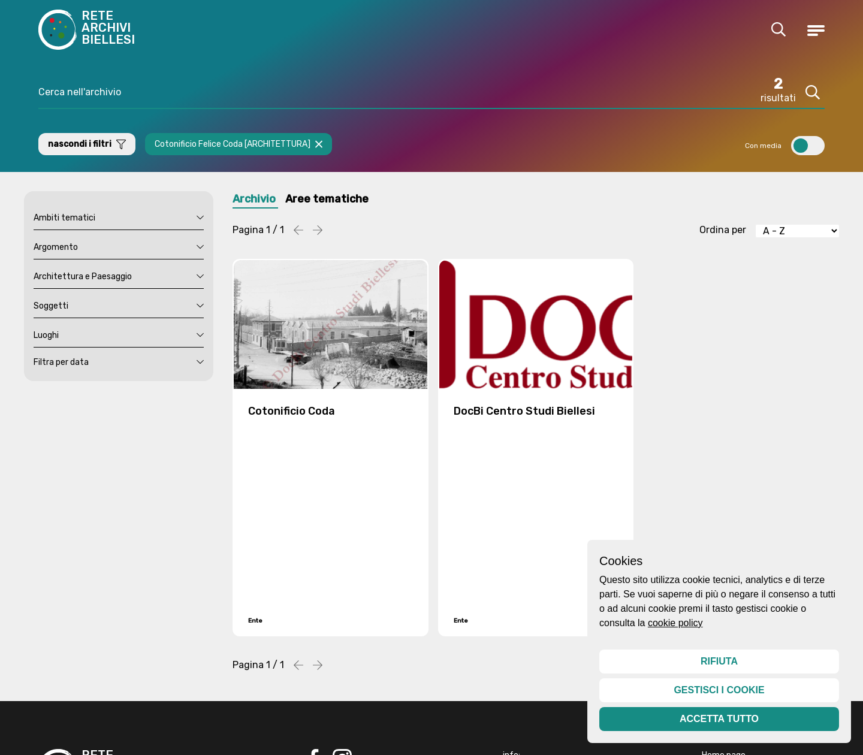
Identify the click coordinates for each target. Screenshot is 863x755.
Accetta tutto (719, 719)
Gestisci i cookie (719, 690)
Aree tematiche (335, 200)
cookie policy (675, 623)
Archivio (256, 200)
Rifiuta (719, 661)
